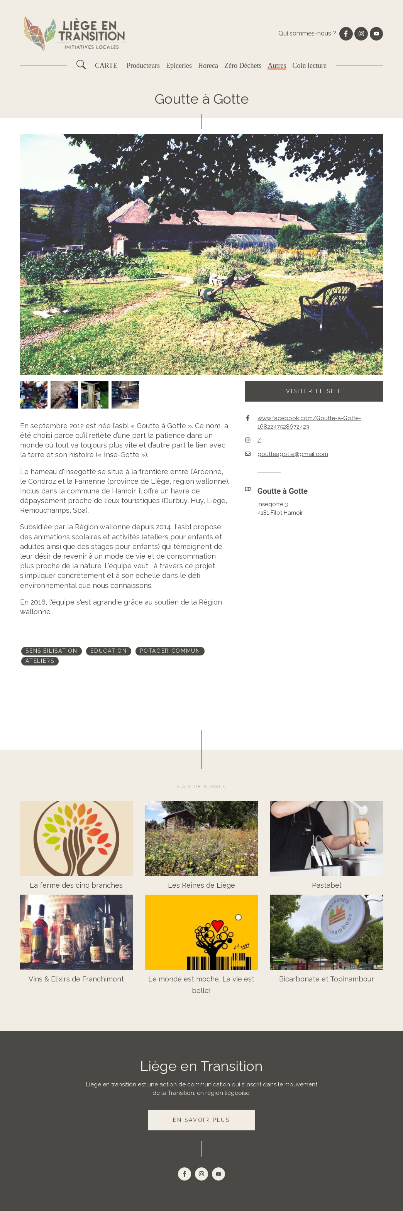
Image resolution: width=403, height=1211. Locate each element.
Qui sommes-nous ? (307, 33)
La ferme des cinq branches (76, 885)
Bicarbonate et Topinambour (326, 979)
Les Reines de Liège (201, 885)
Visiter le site (314, 391)
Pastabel (326, 885)
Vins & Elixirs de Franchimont (76, 979)
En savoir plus (201, 1120)
